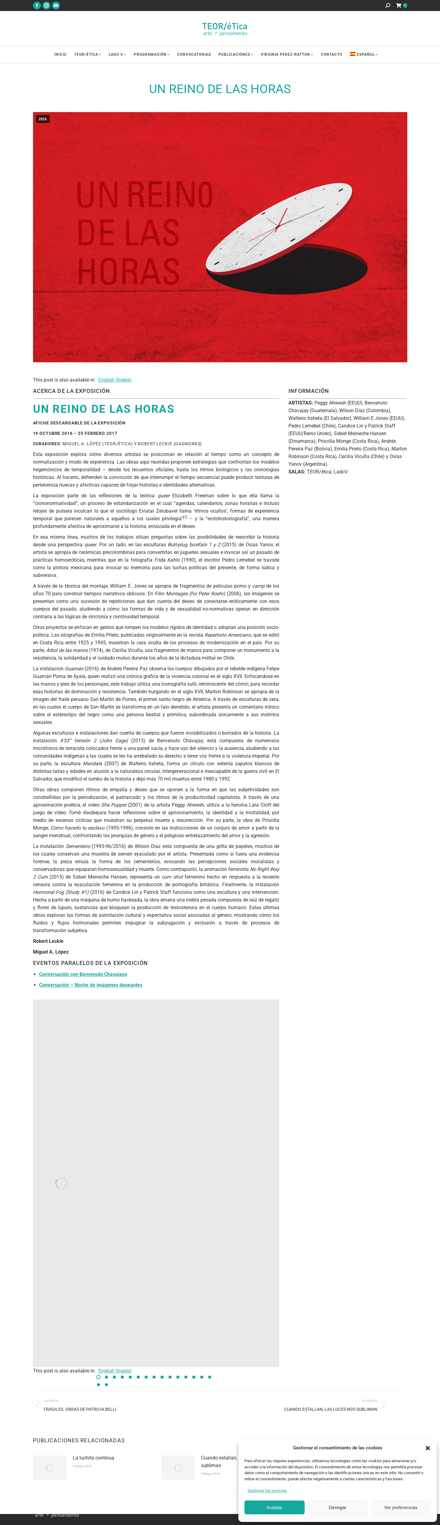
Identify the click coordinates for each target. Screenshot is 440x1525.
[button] (428, 1448)
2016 (43, 119)
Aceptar (274, 1507)
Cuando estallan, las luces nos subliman (233, 1461)
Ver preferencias (400, 1507)
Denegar (337, 1507)
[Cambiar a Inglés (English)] (114, 380)
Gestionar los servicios (267, 1490)
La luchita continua (93, 1458)
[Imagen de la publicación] (50, 1467)
